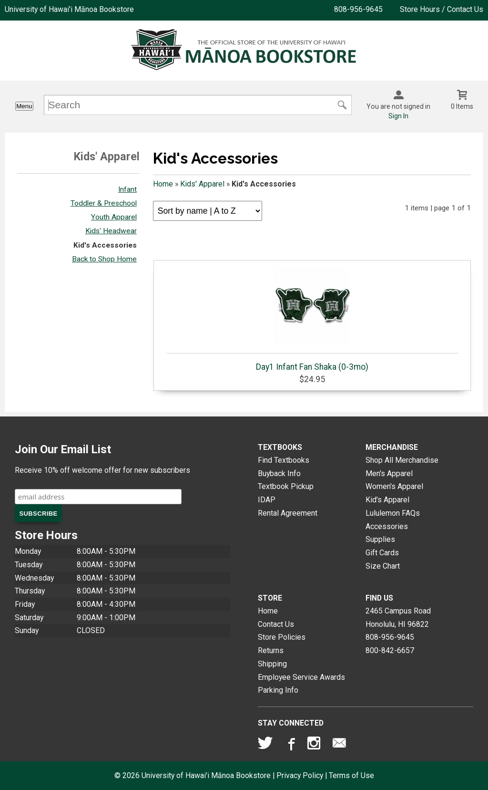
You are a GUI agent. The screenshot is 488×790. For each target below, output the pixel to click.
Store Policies (281, 637)
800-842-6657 (390, 650)
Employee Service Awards (301, 677)
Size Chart (383, 566)
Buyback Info (279, 473)
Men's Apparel (389, 473)
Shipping (272, 663)
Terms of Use (351, 775)
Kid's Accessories (105, 245)
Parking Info (278, 690)
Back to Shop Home (104, 259)
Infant (127, 189)
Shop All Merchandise (402, 460)
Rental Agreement (287, 513)
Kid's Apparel (387, 499)
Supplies (380, 539)
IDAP (266, 499)
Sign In (398, 116)
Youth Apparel (114, 217)
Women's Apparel (394, 486)
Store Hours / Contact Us (441, 9)
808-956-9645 (358, 9)
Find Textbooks (283, 460)
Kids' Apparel (202, 183)
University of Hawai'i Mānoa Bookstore (69, 9)
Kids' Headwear (111, 231)
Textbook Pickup (286, 486)
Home (163, 183)
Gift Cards (382, 552)
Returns (271, 650)
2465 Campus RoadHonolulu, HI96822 (398, 617)
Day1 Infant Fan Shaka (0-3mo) (312, 318)
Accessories (387, 526)
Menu (24, 106)
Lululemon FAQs (393, 513)
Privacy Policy (299, 775)
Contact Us (276, 624)
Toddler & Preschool (104, 203)
